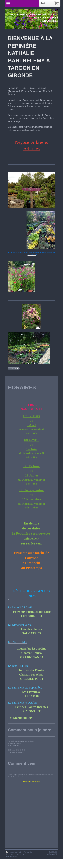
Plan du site (28, 852)
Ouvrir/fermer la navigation (31, 3)
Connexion (53, 852)
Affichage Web (52, 854)
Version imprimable (14, 852)
